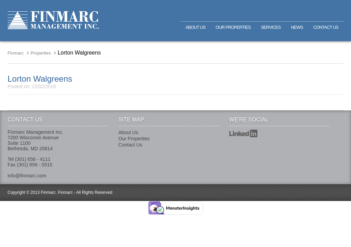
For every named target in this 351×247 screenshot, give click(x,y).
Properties (41, 53)
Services (271, 27)
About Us (195, 27)
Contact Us (325, 27)
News (297, 27)
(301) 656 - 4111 (33, 159)
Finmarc (53, 20)
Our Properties (233, 27)
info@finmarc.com (27, 175)
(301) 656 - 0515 (34, 164)
